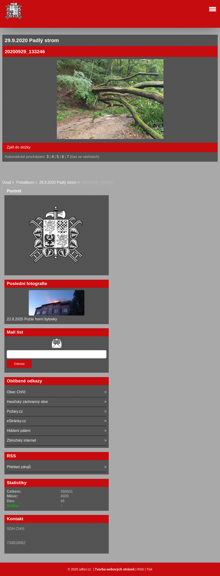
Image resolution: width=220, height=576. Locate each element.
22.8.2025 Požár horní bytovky (32, 319)
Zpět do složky (19, 147)
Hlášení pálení (18, 431)
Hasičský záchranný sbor (27, 402)
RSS (140, 569)
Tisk (149, 569)
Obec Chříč (16, 392)
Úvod (6, 182)
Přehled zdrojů (19, 467)
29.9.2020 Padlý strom (57, 182)
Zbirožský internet (21, 440)
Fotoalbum (25, 182)
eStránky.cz (16, 421)
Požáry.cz (15, 411)
